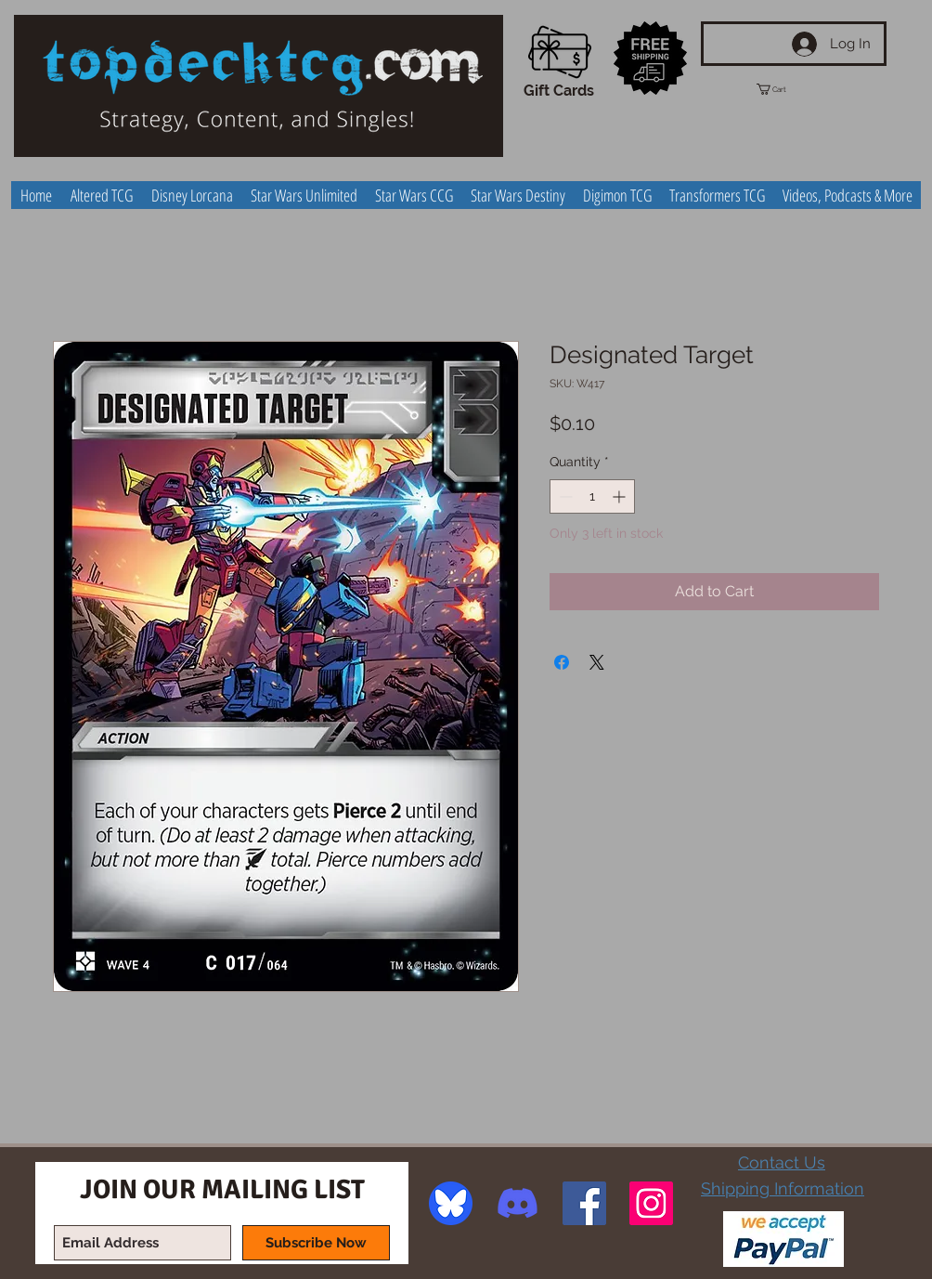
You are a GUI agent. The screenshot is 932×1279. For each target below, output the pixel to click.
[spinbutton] (592, 496)
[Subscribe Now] (316, 1242)
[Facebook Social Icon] (584, 1203)
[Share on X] (597, 662)
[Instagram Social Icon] (651, 1203)
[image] (450, 1203)
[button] (788, 89)
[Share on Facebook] (561, 662)
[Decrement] (564, 496)
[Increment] (620, 496)
